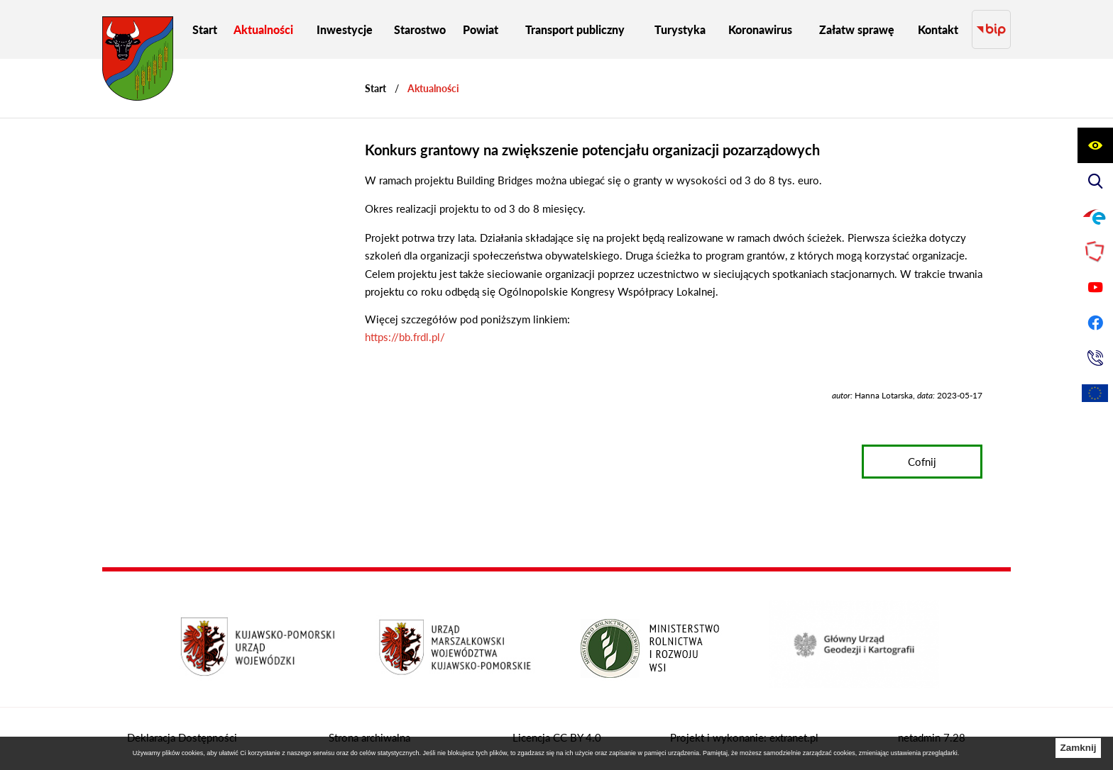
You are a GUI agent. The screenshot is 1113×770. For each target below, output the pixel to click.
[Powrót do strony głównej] (375, 88)
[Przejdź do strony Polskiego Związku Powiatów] (1095, 251)
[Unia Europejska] (1095, 393)
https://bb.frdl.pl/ (405, 336)
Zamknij (1078, 747)
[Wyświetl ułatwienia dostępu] (1095, 145)
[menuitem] (204, 29)
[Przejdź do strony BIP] (991, 29)
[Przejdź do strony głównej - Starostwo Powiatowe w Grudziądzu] (137, 62)
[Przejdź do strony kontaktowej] (1095, 358)
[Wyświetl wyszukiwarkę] (1095, 181)
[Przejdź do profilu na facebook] (1095, 322)
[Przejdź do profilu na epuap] (1095, 216)
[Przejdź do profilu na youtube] (1095, 287)
